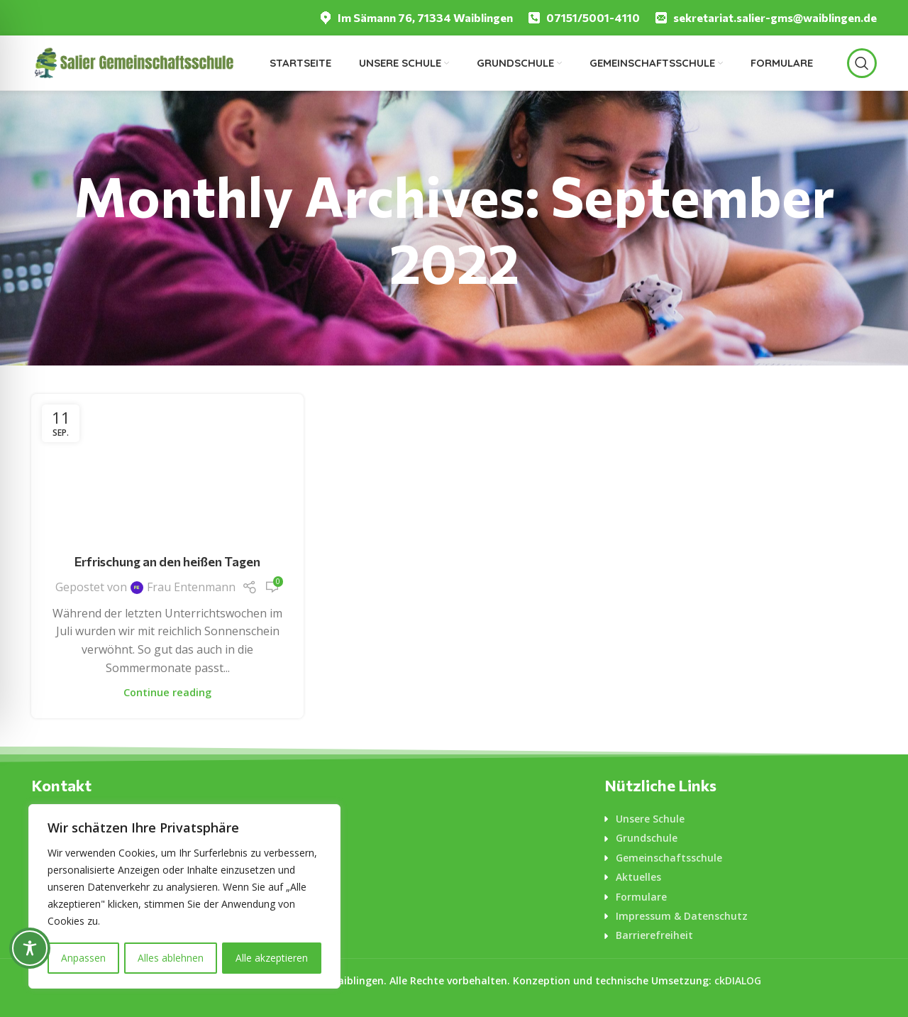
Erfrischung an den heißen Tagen (167, 561)
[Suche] (862, 63)
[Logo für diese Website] (133, 62)
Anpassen (83, 957)
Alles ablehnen (171, 957)
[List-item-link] (740, 819)
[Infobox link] (416, 18)
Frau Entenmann (191, 587)
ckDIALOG (737, 980)
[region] (184, 897)
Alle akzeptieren (272, 957)
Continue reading (167, 692)
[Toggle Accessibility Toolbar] (30, 948)
